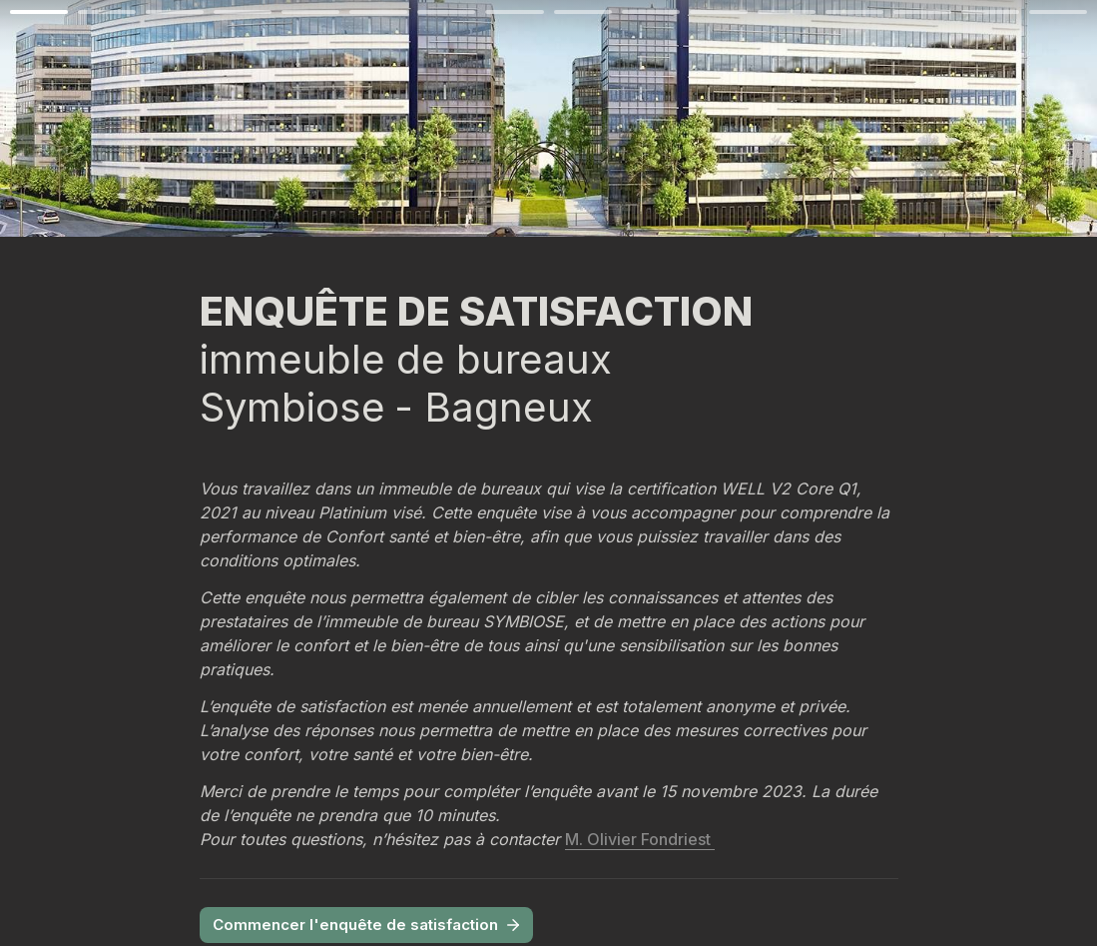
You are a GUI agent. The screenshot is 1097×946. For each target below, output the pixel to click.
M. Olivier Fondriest (640, 839)
